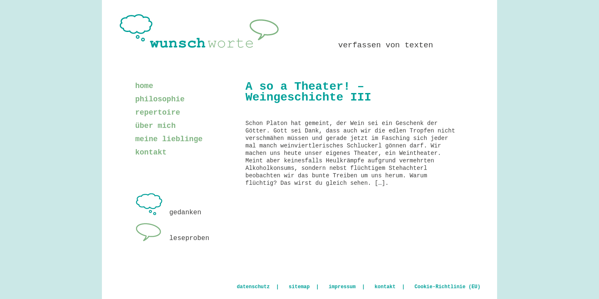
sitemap (299, 287)
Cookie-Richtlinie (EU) (447, 287)
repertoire (157, 112)
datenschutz (253, 287)
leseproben (172, 238)
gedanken (168, 212)
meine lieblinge (169, 139)
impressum (342, 287)
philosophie (160, 99)
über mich (155, 126)
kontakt (151, 152)
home (144, 86)
